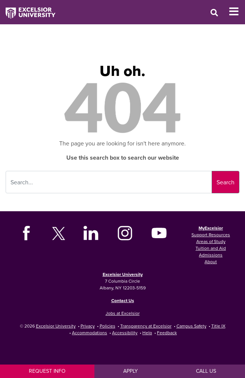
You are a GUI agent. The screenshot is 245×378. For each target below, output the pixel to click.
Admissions (211, 255)
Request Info (47, 371)
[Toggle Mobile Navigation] (237, 11)
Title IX (218, 326)
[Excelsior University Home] (27, 9)
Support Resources (210, 234)
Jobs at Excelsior (123, 313)
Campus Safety (191, 326)
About (211, 261)
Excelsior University (123, 274)
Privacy (88, 326)
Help (147, 332)
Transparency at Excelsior (146, 326)
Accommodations (89, 332)
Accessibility (124, 332)
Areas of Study (211, 241)
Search (226, 182)
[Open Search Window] (214, 12)
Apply (130, 371)
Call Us (206, 371)
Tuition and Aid (211, 248)
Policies (107, 326)
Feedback (167, 332)
